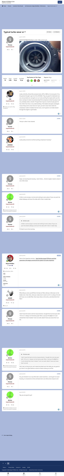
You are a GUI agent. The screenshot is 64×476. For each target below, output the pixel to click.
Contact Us (18, 467)
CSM (10, 99)
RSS (28, 467)
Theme (5, 467)
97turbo (10, 45)
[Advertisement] (32, 18)
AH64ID (10, 298)
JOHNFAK (10, 145)
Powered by (36, 470)
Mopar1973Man (10, 263)
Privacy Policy (11, 467)
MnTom (10, 202)
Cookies (24, 467)
